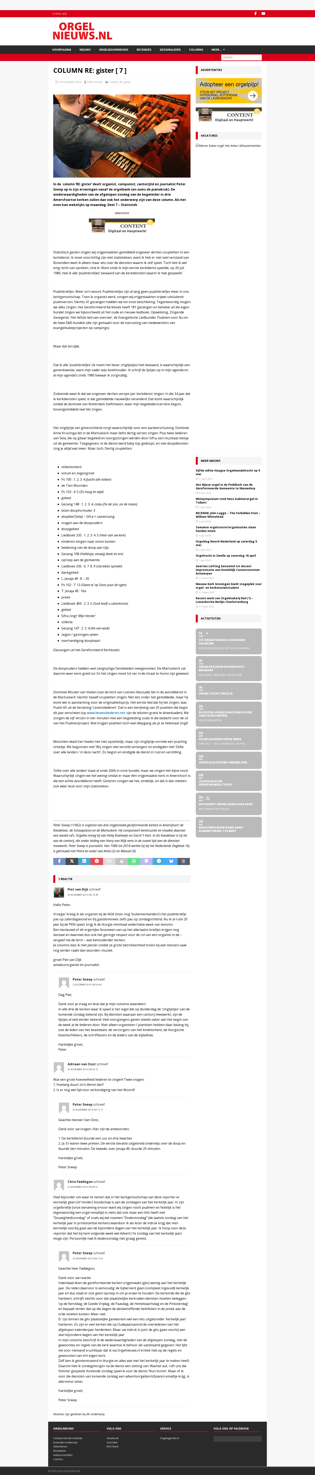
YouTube (112, 1442)
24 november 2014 (70, 82)
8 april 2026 (205, 204)
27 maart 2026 (225, 157)
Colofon (58, 1459)
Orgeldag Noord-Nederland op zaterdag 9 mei (226, 254)
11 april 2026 (205, 190)
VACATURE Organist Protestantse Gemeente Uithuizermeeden (233, 148)
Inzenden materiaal (65, 1442)
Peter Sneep (95, 82)
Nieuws (85, 49)
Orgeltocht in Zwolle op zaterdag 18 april (226, 267)
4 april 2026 (205, 247)
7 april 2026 (205, 218)
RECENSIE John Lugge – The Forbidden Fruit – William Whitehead (228, 226)
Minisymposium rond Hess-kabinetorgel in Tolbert (227, 212)
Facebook (113, 1438)
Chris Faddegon (80, 1181)
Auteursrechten (62, 1455)
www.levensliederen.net (106, 713)
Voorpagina (61, 49)
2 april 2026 (205, 261)
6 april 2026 (205, 232)
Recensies (144, 49)
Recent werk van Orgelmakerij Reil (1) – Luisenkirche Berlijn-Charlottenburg (224, 311)
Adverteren (60, 1446)
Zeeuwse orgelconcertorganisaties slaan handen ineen (226, 240)
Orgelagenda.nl (169, 1438)
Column (114, 82)
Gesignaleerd (170, 49)
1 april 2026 (205, 271)
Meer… (217, 49)
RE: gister (125, 82)
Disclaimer (59, 1450)
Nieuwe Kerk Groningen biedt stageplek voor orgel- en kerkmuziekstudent (229, 297)
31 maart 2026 (206, 289)
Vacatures (209, 135)
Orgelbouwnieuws (113, 49)
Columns (196, 49)
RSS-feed (112, 1446)
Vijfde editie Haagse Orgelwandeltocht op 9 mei (228, 184)
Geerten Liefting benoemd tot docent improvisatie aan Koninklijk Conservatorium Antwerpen (228, 281)
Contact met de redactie (67, 1438)
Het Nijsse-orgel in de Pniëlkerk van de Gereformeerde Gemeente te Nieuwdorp (225, 198)
